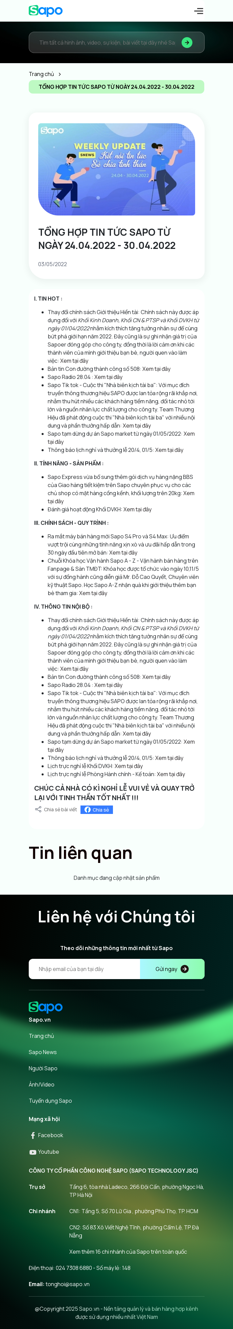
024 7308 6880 (74, 1268)
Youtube (44, 1151)
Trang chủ (41, 1036)
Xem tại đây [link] (73, 360)
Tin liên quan (81, 852)
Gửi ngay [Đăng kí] (172, 969)
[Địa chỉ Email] (117, 969)
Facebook (46, 1135)
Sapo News (43, 1052)
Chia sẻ (97, 810)
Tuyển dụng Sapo (50, 1100)
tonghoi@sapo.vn (68, 1284)
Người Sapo (43, 1068)
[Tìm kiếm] (187, 42)
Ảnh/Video (41, 1084)
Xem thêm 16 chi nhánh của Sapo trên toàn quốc (128, 1251)
